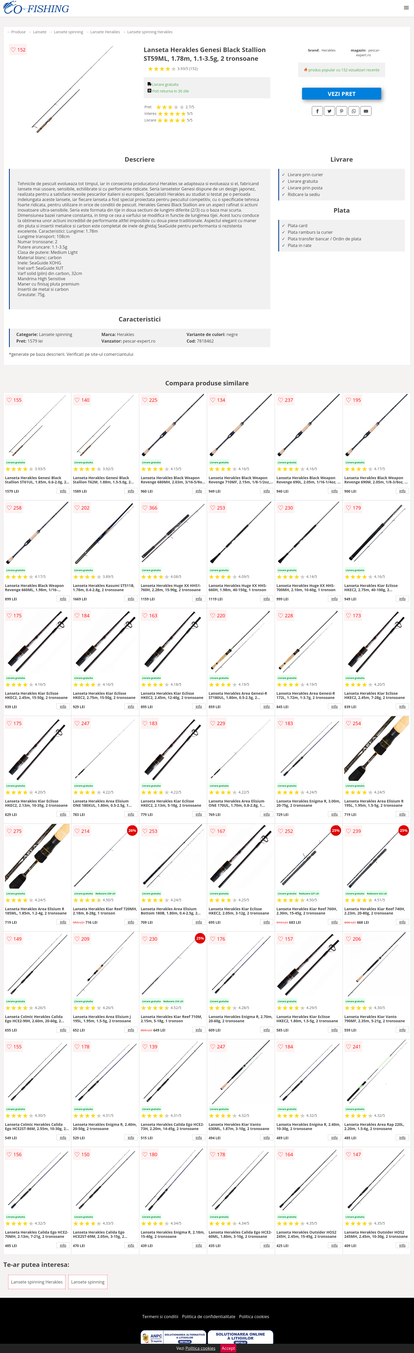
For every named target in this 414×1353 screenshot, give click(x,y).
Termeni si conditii (160, 1316)
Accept (228, 1348)
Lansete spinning (68, 31)
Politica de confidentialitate (209, 1316)
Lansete (39, 31)
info (63, 490)
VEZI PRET (342, 93)
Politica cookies (254, 1316)
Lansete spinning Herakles (149, 31)
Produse (18, 31)
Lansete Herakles (105, 31)
